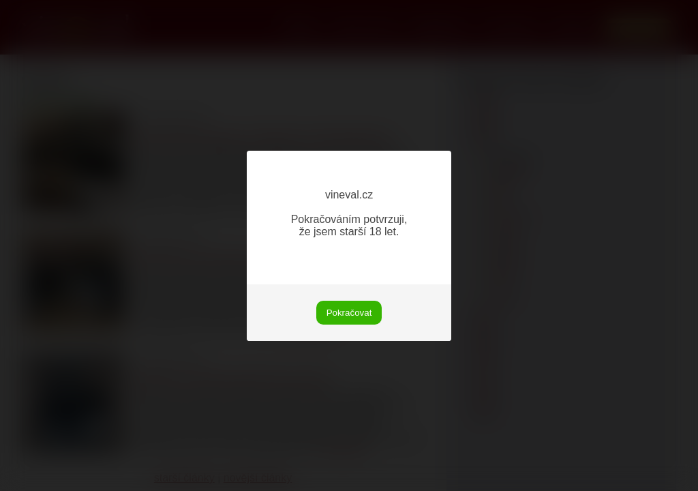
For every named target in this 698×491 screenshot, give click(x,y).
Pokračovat (349, 313)
